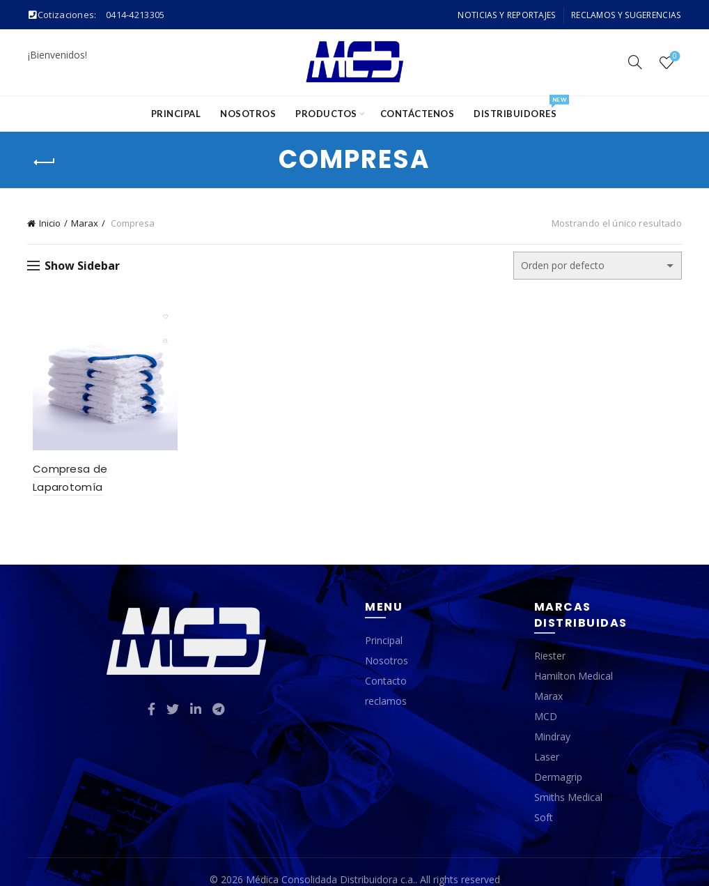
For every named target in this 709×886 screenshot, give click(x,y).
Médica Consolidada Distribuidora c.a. (330, 864)
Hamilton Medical (573, 660)
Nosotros (248, 113)
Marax (84, 223)
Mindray (552, 721)
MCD (545, 701)
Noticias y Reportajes (506, 15)
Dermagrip (558, 761)
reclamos (386, 685)
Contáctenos (417, 113)
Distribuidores (520, 107)
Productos (326, 113)
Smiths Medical (568, 781)
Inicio (50, 223)
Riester (550, 640)
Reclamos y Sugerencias (626, 15)
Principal (176, 113)
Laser (546, 741)
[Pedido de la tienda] (597, 266)
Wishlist (673, 56)
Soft (543, 802)
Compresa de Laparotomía (101, 471)
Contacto (386, 664)
